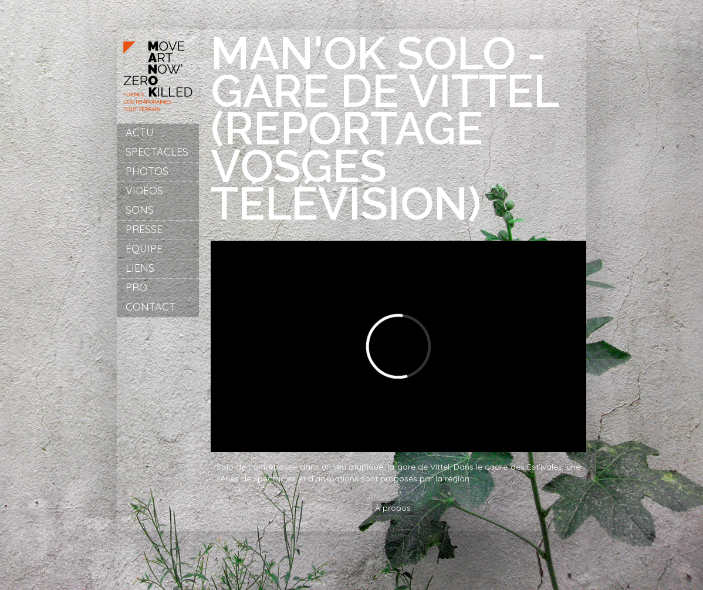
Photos (147, 171)
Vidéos (144, 190)
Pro (136, 287)
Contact (150, 306)
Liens (140, 268)
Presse (144, 229)
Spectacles (157, 152)
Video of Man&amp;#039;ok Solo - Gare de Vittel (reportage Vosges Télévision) (398, 346)
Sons (140, 210)
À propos (393, 508)
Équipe (144, 248)
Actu (140, 132)
